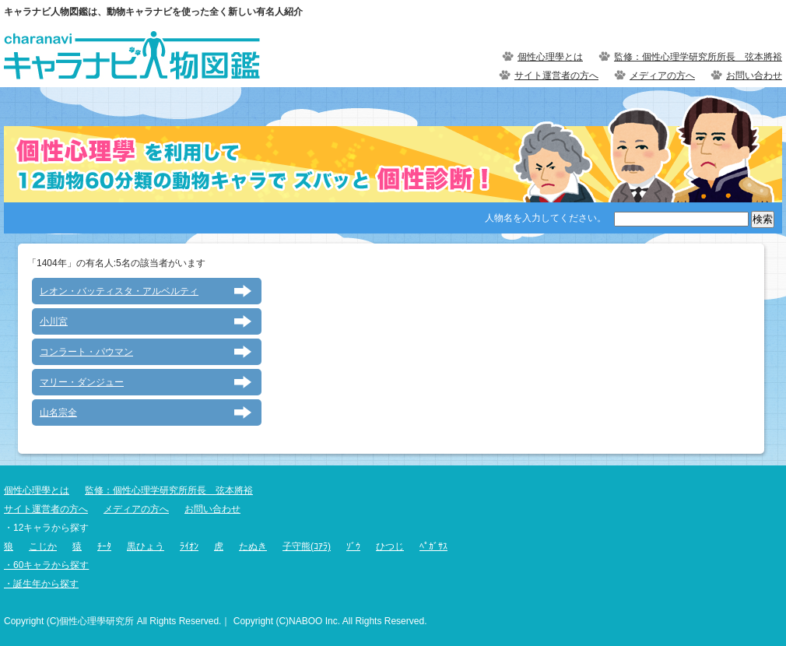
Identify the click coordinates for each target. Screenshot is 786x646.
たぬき (253, 546)
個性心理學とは (550, 56)
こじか (43, 546)
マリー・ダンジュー (82, 382)
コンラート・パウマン (86, 351)
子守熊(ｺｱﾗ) (306, 546)
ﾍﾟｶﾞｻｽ (433, 546)
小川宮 (54, 321)
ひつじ (390, 546)
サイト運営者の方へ (556, 75)
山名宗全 (58, 412)
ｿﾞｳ (353, 546)
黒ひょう (145, 546)
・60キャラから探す (46, 565)
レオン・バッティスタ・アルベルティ (119, 291)
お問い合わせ (754, 75)
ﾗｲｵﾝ (189, 546)
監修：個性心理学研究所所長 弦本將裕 (698, 56)
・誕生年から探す (41, 583)
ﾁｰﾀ (104, 546)
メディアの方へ (662, 75)
